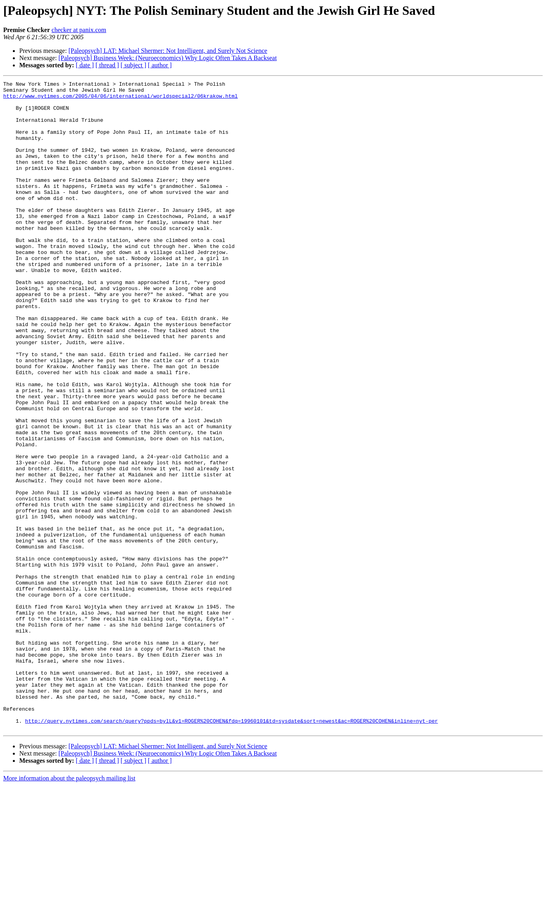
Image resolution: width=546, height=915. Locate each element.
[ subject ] (133, 65)
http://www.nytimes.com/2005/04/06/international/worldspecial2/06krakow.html (120, 99)
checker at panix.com (79, 29)
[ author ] (160, 65)
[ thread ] (107, 65)
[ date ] (85, 65)
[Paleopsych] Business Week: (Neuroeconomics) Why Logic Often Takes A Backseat (168, 57)
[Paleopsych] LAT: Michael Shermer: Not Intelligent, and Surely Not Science (168, 50)
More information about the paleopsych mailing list (69, 908)
